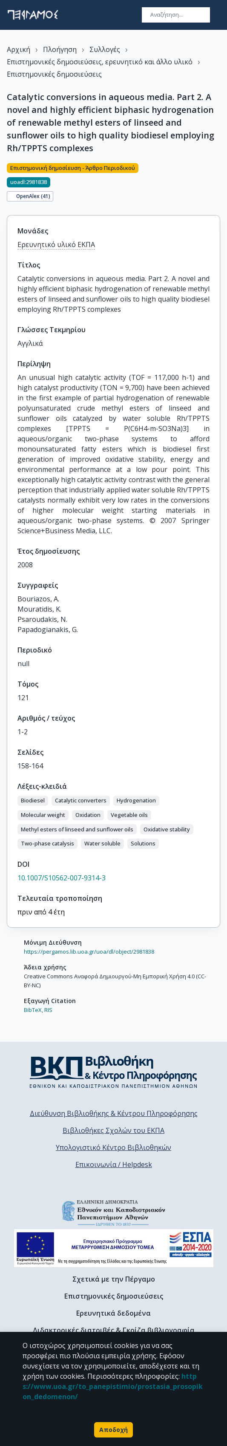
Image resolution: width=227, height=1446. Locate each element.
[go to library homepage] (113, 1071)
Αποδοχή (113, 1429)
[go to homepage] (33, 15)
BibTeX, (33, 1010)
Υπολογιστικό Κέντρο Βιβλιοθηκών (113, 1147)
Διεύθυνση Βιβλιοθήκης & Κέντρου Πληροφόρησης (114, 1113)
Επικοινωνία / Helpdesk (113, 1164)
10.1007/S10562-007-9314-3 (61, 878)
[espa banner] (113, 1248)
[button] (32, 801)
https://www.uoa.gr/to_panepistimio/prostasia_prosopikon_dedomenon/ (113, 1386)
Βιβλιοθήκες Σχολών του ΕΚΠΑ (113, 1130)
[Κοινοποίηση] (216, 184)
